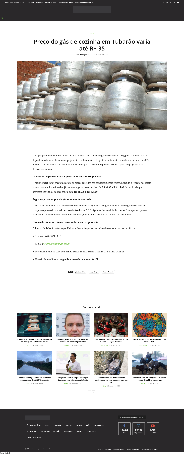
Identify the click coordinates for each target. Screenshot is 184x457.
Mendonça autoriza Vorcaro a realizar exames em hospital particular (73, 340)
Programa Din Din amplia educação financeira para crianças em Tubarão (73, 378)
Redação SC (85, 55)
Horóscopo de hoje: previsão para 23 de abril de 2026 (149, 340)
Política (66, 345)
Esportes (104, 345)
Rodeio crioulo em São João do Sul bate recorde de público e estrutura (149, 378)
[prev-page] (89, 392)
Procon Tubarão (108, 272)
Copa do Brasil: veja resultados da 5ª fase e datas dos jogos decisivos (111, 340)
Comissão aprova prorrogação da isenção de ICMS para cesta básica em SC (35, 340)
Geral (92, 34)
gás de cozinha (80, 272)
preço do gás (94, 272)
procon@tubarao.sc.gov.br (56, 243)
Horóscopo (143, 345)
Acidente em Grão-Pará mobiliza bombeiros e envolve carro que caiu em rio (111, 379)
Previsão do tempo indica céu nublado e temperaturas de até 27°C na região (34, 378)
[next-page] (93, 392)
